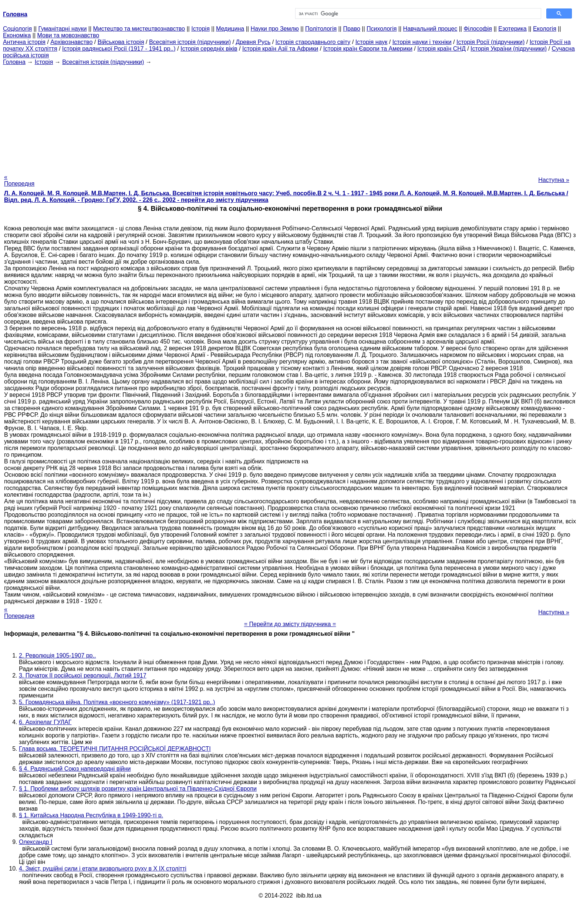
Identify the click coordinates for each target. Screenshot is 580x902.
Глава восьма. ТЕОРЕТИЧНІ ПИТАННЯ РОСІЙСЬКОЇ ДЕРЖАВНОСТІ (115, 749)
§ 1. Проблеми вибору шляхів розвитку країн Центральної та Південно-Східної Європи (138, 789)
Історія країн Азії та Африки (280, 48)
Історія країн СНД (441, 48)
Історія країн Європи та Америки (367, 48)
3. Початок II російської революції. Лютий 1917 (82, 675)
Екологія (544, 29)
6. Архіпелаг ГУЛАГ (45, 722)
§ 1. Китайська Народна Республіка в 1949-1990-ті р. (91, 815)
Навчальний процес (430, 29)
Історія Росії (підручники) (490, 42)
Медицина (230, 29)
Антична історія (24, 42)
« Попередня (19, 180)
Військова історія (121, 42)
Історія (200, 29)
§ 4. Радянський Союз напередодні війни (75, 769)
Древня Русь (253, 42)
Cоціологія (17, 29)
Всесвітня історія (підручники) (190, 42)
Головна (14, 62)
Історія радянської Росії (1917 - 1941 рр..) (119, 48)
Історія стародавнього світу (313, 42)
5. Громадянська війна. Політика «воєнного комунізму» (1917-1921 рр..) (117, 702)
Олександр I (36, 842)
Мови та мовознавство (68, 35)
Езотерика (512, 29)
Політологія (321, 29)
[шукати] (417, 13)
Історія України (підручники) (509, 48)
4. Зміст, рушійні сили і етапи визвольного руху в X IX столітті (102, 868)
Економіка (17, 35)
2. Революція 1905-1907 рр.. (57, 655)
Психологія (382, 29)
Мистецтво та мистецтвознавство (139, 29)
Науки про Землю (274, 29)
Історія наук (371, 42)
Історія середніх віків (209, 48)
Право (351, 29)
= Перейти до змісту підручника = (290, 624)
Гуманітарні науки (62, 29)
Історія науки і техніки (422, 42)
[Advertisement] (290, 117)
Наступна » (553, 180)
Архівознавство (71, 42)
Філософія (477, 29)
